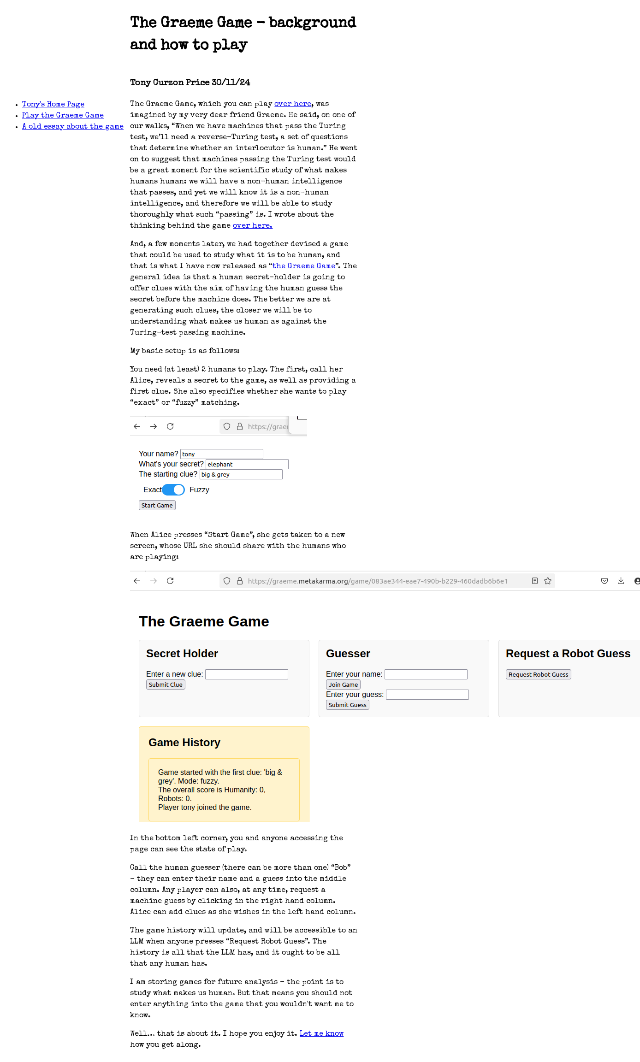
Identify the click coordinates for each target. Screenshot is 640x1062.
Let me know (322, 1034)
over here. (253, 226)
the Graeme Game (304, 267)
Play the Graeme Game (63, 116)
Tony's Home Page (53, 105)
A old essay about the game (73, 127)
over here (292, 104)
